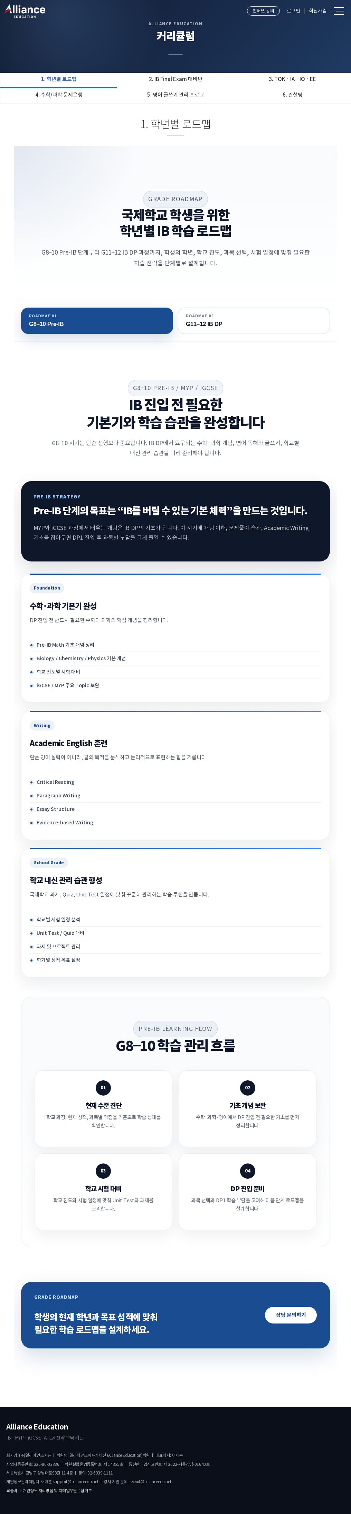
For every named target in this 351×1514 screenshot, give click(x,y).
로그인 (293, 11)
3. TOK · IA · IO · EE (292, 79)
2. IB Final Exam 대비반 (175, 79)
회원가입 (318, 11)
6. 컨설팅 (293, 94)
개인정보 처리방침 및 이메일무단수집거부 (57, 1490)
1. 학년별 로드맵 (59, 79)
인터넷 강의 (263, 11)
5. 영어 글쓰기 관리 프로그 (175, 94)
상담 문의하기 (291, 1315)
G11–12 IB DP (254, 320)
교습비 (11, 1490)
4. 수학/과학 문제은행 (59, 94)
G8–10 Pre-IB (97, 320)
